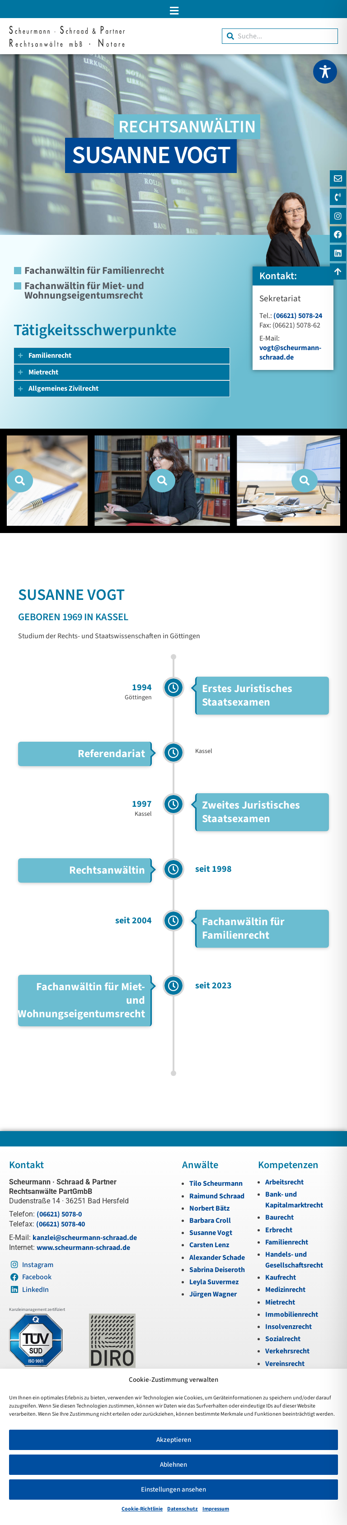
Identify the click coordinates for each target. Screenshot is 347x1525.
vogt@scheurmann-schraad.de (290, 352)
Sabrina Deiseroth (217, 1270)
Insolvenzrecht (288, 1327)
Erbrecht (278, 1230)
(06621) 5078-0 (59, 1214)
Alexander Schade (217, 1258)
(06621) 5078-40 (60, 1224)
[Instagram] (337, 220)
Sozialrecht (282, 1339)
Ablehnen (173, 1464)
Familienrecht (286, 1242)
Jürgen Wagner (213, 1294)
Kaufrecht (280, 1277)
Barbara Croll (210, 1221)
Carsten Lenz (209, 1245)
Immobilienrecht (291, 1314)
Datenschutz (182, 1509)
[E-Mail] (337, 179)
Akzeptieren (173, 1440)
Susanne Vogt (210, 1233)
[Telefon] (337, 200)
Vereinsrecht (285, 1364)
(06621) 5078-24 (297, 316)
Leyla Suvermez (214, 1282)
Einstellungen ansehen (173, 1489)
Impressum (215, 1509)
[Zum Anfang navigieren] (337, 281)
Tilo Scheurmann (216, 1183)
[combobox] (280, 36)
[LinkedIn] (337, 261)
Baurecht (279, 1217)
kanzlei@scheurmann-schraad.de (85, 1238)
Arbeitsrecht (284, 1182)
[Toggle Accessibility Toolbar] (325, 71)
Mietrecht (280, 1302)
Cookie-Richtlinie (142, 1509)
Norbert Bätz (209, 1208)
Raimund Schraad (216, 1196)
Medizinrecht (285, 1290)
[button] (173, 10)
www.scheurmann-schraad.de (83, 1248)
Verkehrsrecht (287, 1351)
